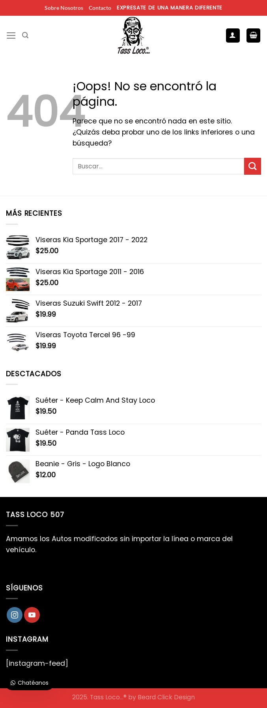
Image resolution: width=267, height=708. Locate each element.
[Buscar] (25, 35)
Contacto (100, 7)
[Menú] (11, 35)
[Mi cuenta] (233, 35)
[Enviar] (252, 166)
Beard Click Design (166, 697)
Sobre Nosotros (64, 7)
